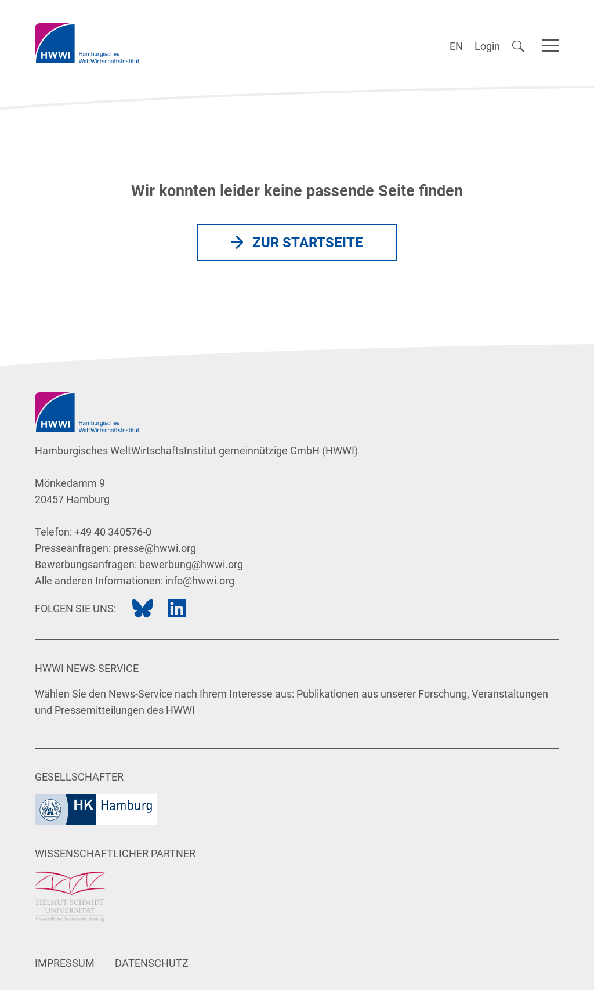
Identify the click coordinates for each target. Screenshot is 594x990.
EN (456, 46)
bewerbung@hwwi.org (191, 564)
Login (487, 46)
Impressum (65, 963)
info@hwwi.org (199, 581)
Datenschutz (152, 963)
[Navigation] (550, 43)
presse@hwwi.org (154, 548)
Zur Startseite (307, 242)
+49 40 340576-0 (112, 532)
